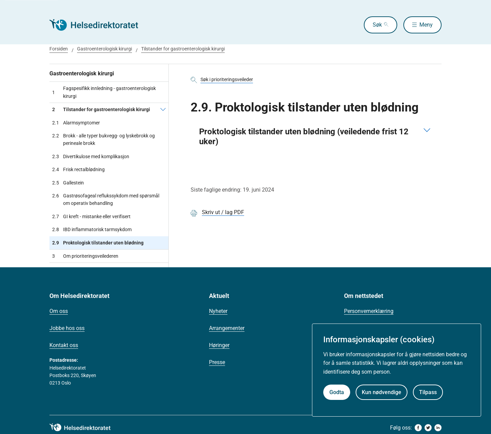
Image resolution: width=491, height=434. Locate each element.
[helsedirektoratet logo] (84, 427)
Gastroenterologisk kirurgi (104, 48)
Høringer (219, 345)
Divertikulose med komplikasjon (90, 156)
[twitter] (428, 427)
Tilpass (428, 392)
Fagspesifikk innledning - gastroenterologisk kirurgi (104, 92)
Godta (336, 392)
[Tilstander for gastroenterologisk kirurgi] (163, 109)
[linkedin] (438, 427)
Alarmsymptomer (76, 122)
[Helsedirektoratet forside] (98, 25)
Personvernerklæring (368, 311)
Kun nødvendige (381, 392)
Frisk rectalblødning (78, 169)
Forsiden (58, 48)
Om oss (58, 311)
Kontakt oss (63, 345)
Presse (217, 362)
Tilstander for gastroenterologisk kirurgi (183, 48)
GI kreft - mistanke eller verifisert (91, 216)
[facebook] (418, 427)
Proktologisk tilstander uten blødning (98, 242)
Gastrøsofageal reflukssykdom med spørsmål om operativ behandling (105, 199)
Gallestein (68, 182)
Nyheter (218, 311)
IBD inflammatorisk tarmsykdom (92, 229)
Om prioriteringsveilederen (85, 256)
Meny (426, 24)
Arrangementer (226, 328)
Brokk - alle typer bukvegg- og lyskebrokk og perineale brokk (103, 139)
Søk (377, 24)
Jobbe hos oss (67, 328)
